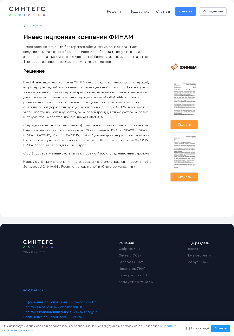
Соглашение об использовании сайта (52, 317)
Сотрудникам (213, 11)
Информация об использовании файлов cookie (60, 302)
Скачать (184, 124)
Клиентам (186, 11)
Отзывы (163, 11)
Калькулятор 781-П (133, 275)
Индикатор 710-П (132, 268)
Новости (193, 249)
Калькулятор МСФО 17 (136, 282)
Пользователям (199, 255)
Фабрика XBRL (130, 249)
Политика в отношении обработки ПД (53, 307)
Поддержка (139, 11)
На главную (35, 25)
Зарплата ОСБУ (131, 262)
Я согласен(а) (200, 328)
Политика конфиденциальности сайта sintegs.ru (60, 312)
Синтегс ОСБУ (130, 255)
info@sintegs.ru (35, 290)
